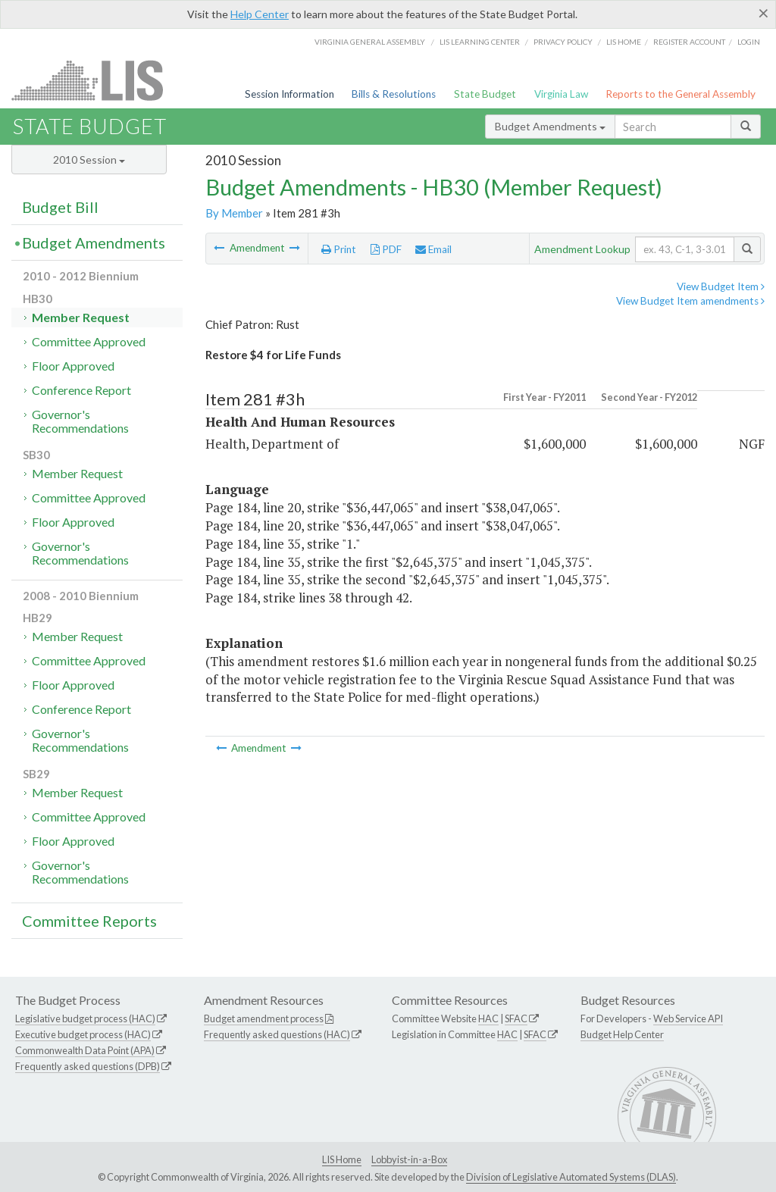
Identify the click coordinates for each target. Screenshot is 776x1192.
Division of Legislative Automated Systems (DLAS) (571, 1177)
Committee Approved (89, 341)
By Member (234, 213)
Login (748, 41)
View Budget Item (721, 286)
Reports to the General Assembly (680, 94)
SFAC (516, 1018)
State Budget (485, 94)
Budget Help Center (622, 1034)
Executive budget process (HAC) (83, 1034)
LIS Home (341, 1159)
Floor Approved (73, 365)
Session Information (289, 94)
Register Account (689, 41)
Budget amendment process (264, 1018)
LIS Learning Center (480, 41)
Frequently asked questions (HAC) (277, 1034)
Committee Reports (89, 921)
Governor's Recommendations (80, 421)
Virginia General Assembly (369, 41)
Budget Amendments (550, 126)
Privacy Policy (563, 41)
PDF (386, 249)
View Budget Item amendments (690, 301)
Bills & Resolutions (394, 94)
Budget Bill (60, 207)
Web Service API (688, 1018)
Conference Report (81, 390)
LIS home (623, 41)
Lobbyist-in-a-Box (409, 1159)
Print (338, 249)
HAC (488, 1018)
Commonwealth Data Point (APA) (85, 1050)
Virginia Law (561, 94)
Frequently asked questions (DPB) (87, 1066)
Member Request (81, 317)
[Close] (763, 13)
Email (433, 249)
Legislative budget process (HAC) (85, 1018)
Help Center (259, 14)
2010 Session (89, 159)
